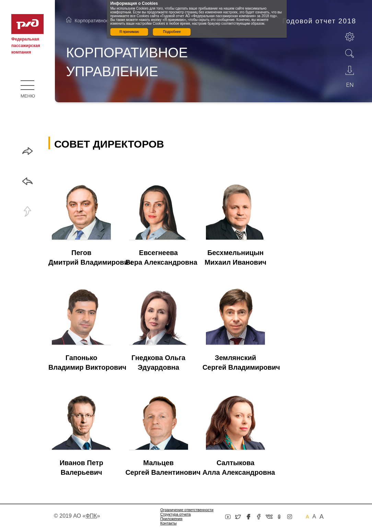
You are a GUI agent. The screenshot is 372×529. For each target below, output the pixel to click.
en (350, 85)
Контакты (168, 523)
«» (91, 516)
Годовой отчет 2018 (319, 21)
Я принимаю (129, 32)
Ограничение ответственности (186, 510)
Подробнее (172, 32)
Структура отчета (175, 514)
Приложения (171, 519)
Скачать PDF (349, 70)
